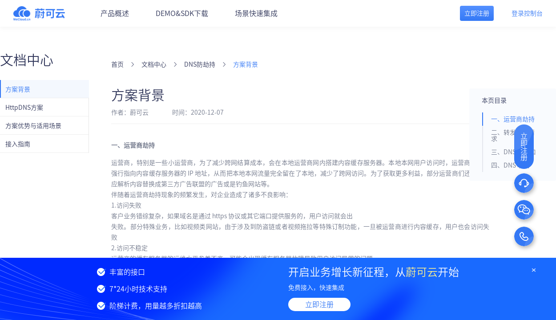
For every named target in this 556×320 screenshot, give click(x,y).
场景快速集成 (256, 13)
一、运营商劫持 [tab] (513, 119)
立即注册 (319, 304)
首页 (117, 64)
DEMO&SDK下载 (182, 13)
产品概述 (115, 13)
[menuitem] (44, 89)
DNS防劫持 (199, 64)
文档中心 (153, 64)
